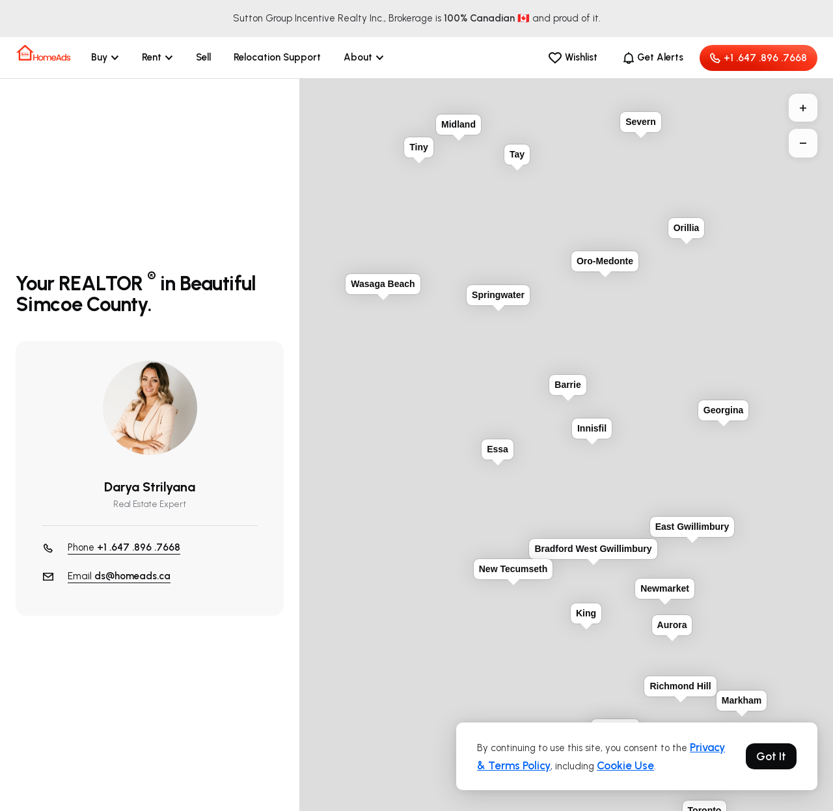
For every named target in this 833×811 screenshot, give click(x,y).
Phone (124, 547)
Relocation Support (277, 57)
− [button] (803, 143)
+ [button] (803, 108)
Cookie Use (625, 765)
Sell (203, 57)
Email (119, 576)
